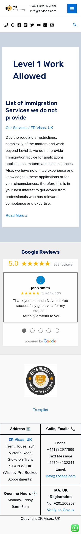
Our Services (16, 128)
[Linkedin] (45, 25)
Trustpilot (40, 410)
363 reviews (63, 264)
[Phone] (6, 25)
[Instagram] (26, 25)
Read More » (16, 215)
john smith (40, 288)
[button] (75, 25)
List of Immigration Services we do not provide (31, 110)
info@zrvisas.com (61, 476)
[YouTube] (39, 25)
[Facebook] (19, 25)
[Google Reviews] (13, 25)
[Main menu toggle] (72, 8)
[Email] (52, 25)
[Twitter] (32, 25)
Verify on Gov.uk (61, 510)
